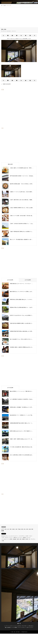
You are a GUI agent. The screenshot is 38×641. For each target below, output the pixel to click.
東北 (24, 529)
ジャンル (14, 625)
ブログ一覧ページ (25, 625)
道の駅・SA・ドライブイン (30, 539)
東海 (27, 529)
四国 (22, 529)
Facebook (17, 623)
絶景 (20, 539)
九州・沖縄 (9, 529)
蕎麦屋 (23, 539)
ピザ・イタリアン (5, 537)
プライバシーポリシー (22, 627)
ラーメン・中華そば (13, 537)
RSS (20, 623)
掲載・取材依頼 (7, 627)
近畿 (30, 529)
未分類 (2, 530)
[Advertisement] (19, 17)
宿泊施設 (14, 539)
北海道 (13, 529)
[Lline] (17, 36)
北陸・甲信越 (18, 529)
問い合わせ (31, 625)
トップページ (6, 625)
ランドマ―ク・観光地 (22, 537)
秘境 (18, 539)
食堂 (3, 540)
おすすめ (19, 625)
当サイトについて (30, 627)
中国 (5, 529)
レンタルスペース (5, 539)
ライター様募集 (14, 627)
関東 (32, 529)
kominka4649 (8, 84)
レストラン (29, 537)
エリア (2, 529)
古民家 (11, 539)
